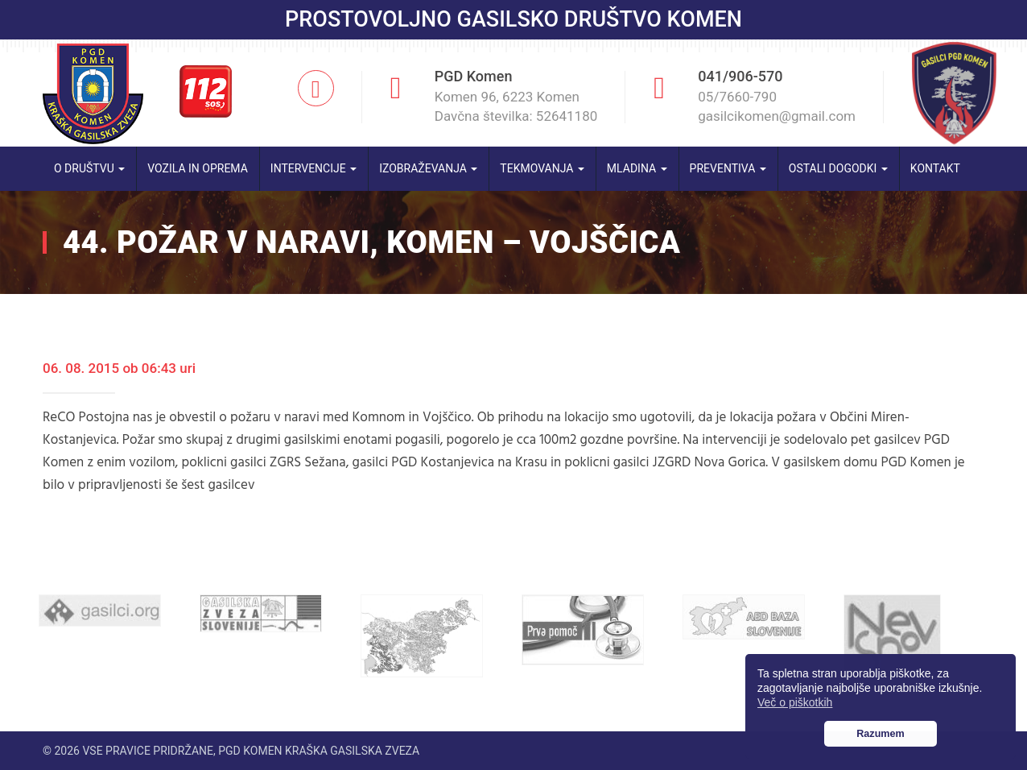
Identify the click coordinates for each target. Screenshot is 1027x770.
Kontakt (935, 168)
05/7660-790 (737, 97)
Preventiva (728, 168)
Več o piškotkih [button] (794, 702)
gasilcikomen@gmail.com (777, 116)
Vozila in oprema (197, 168)
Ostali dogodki (838, 168)
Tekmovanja (542, 168)
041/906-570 (740, 76)
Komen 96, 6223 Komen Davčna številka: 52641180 (516, 106)
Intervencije (313, 168)
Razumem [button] (880, 733)
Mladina (637, 168)
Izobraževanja (428, 168)
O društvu (89, 168)
